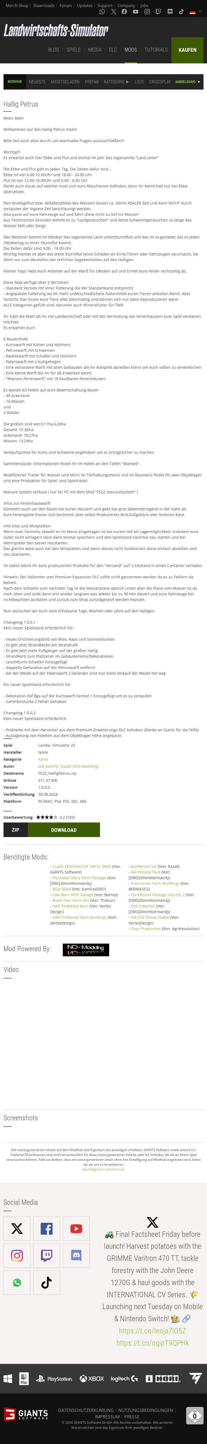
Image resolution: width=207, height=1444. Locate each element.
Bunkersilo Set (144, 866)
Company (126, 5)
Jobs (144, 5)
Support (105, 5)
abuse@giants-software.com (103, 1169)
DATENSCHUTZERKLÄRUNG (86, 1410)
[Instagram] (147, 11)
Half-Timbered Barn (70, 906)
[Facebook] (125, 11)
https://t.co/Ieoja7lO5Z (152, 1330)
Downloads (43, 5)
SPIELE (74, 50)
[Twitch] (159, 11)
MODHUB (15, 81)
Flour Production (146, 928)
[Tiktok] (182, 11)
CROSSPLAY (160, 81)
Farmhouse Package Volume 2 (158, 894)
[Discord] (170, 11)
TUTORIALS (156, 50)
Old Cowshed (143, 906)
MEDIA (94, 50)
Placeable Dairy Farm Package (79, 877)
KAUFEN (187, 50)
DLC (113, 50)
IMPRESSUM (107, 1417)
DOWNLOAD (64, 830)
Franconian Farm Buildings (155, 883)
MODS (131, 50)
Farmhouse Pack (145, 872)
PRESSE (131, 1417)
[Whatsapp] (102, 11)
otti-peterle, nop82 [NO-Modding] (68, 766)
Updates (84, 5)
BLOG (53, 50)
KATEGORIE (114, 81)
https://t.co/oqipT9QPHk (152, 1343)
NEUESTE (37, 81)
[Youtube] (136, 11)
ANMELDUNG (185, 82)
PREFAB (92, 81)
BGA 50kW (62, 889)
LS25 (139, 81)
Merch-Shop (17, 5)
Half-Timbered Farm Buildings (80, 917)
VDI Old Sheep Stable (150, 917)
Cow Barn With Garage (73, 894)
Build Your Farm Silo (71, 900)
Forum (66, 5)
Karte (43, 759)
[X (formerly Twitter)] (113, 11)
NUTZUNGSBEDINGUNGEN (145, 1410)
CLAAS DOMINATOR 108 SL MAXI (82, 866)
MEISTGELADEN (65, 81)
